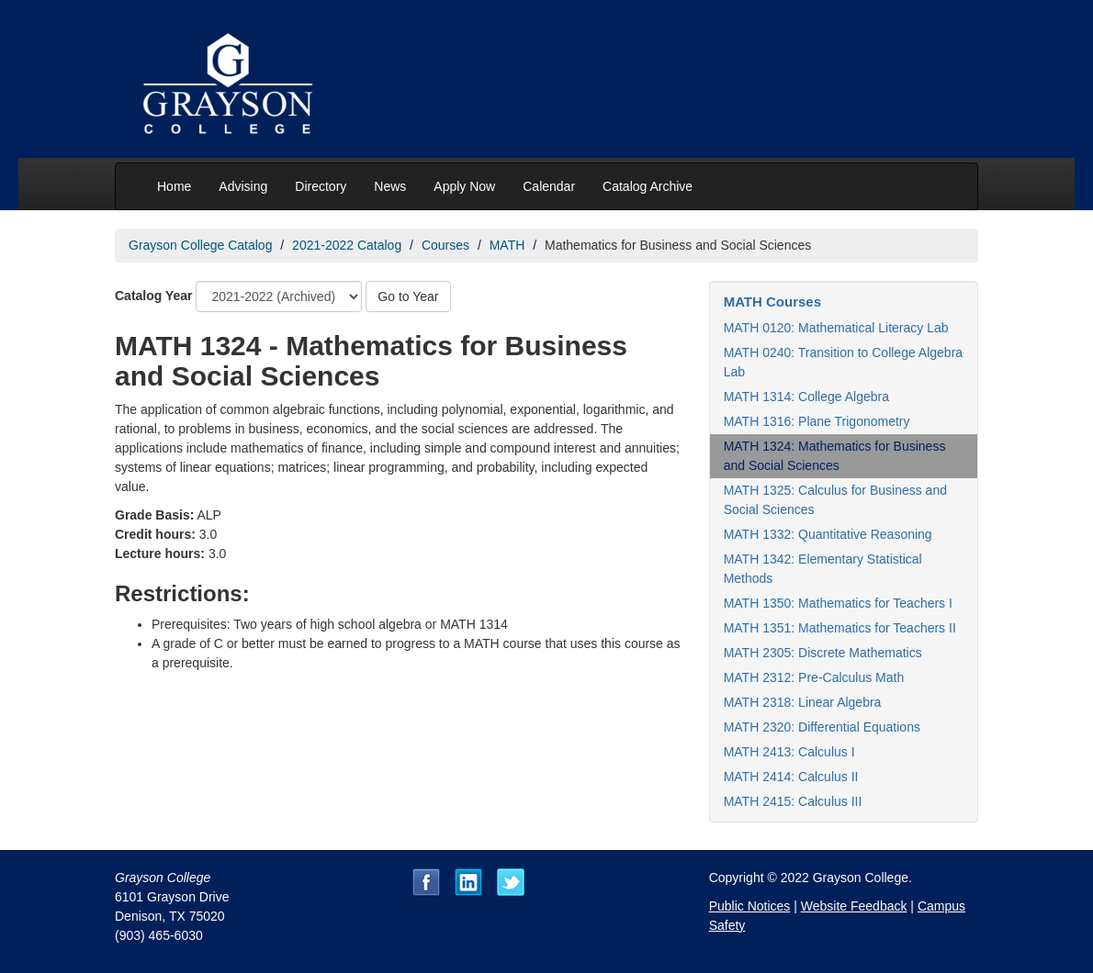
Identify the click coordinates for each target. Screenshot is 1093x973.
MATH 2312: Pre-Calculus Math (814, 677)
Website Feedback (854, 906)
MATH (507, 245)
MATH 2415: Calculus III (793, 801)
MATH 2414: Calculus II (791, 776)
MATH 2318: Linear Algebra (803, 702)
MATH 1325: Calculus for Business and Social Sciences (835, 500)
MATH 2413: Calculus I (789, 751)
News (390, 186)
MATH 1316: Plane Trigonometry (817, 421)
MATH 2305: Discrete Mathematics (823, 652)
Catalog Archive (648, 186)
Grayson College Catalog (200, 245)
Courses (445, 245)
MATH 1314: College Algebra (806, 396)
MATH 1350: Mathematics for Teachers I (838, 603)
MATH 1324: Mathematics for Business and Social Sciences (835, 456)
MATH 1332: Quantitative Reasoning (828, 534)
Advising (243, 186)
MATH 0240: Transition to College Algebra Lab (843, 362)
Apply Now (464, 186)
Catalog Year (154, 295)
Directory (320, 186)
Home (174, 186)
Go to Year (407, 296)
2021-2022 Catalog (346, 245)
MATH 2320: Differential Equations (822, 727)
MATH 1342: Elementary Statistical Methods (823, 569)
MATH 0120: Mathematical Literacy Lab (836, 327)
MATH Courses (772, 301)
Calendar (549, 186)
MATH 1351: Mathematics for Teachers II (840, 628)
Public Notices (750, 906)
